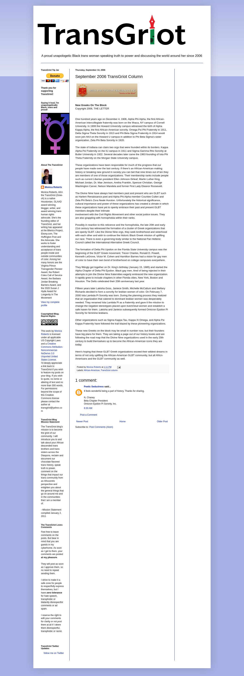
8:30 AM (88, 408)
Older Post (162, 421)
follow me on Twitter (54, 653)
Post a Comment (88, 414)
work (48, 331)
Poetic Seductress (94, 386)
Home (123, 421)
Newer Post (82, 421)
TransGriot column (109, 370)
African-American (92, 370)
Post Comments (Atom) (101, 427)
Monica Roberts (53, 187)
